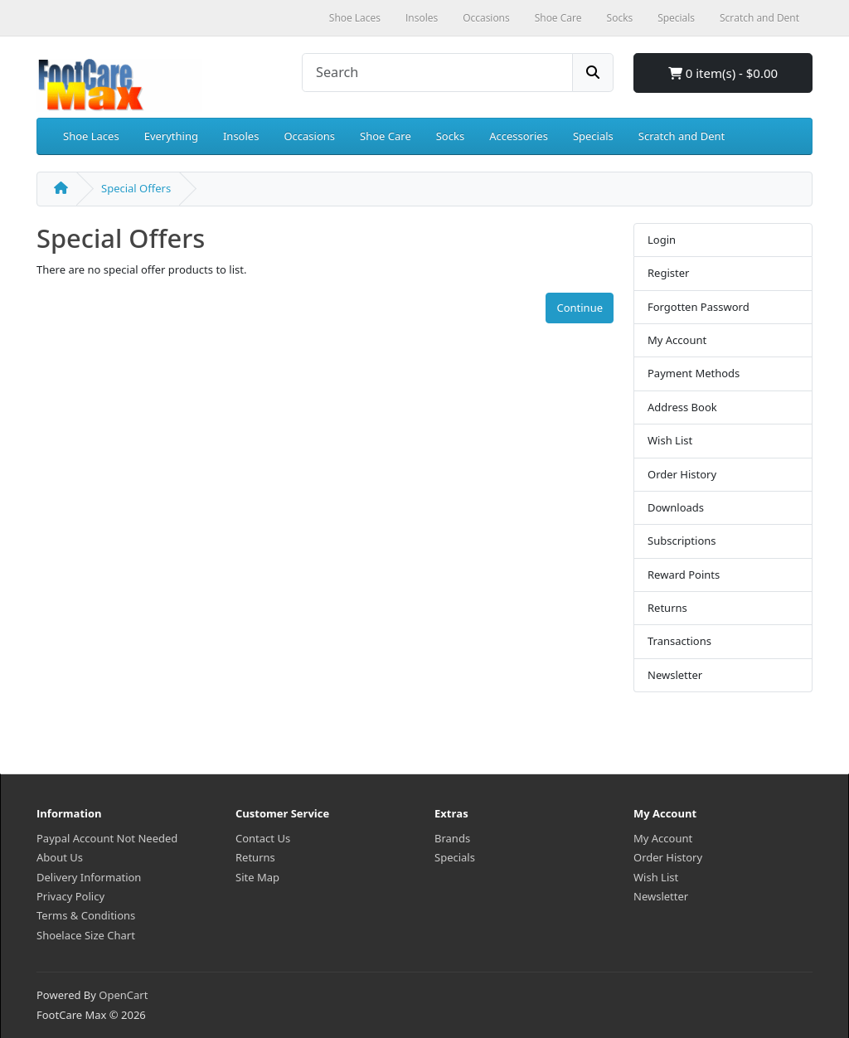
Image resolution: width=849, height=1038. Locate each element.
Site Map (257, 877)
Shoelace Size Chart (85, 935)
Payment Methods (694, 373)
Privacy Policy (70, 896)
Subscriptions (682, 540)
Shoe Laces (91, 136)
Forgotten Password (699, 306)
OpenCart (123, 994)
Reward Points (684, 574)
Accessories (518, 136)
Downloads (676, 507)
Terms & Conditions (85, 915)
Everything (171, 136)
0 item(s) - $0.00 (723, 73)
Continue (579, 307)
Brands (452, 838)
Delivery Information (88, 877)
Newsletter (675, 674)
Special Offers (136, 188)
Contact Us (262, 838)
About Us (59, 857)
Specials (593, 136)
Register (668, 272)
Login (662, 239)
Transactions (679, 640)
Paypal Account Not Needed (106, 838)
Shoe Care (385, 136)
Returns (667, 607)
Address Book (682, 407)
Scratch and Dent (681, 136)
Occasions (309, 136)
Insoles (241, 136)
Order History (682, 474)
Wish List (670, 440)
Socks (450, 136)
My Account (677, 339)
